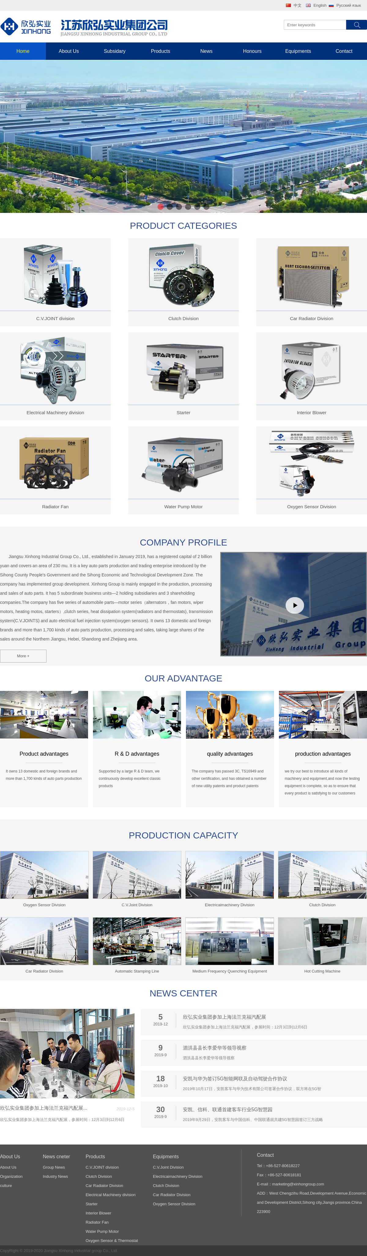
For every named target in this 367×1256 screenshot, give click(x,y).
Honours (252, 51)
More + (23, 656)
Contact (343, 51)
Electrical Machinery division (110, 1194)
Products (160, 51)
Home (23, 51)
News (206, 51)
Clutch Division (99, 1176)
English (320, 5)
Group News (54, 1167)
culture (6, 1185)
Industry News (55, 1176)
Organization (11, 1176)
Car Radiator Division (104, 1185)
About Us (69, 51)
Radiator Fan (97, 1222)
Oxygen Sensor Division (174, 1204)
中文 (298, 5)
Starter (92, 1204)
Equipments (298, 51)
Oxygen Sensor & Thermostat (112, 1240)
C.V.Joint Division (168, 1167)
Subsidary (114, 51)
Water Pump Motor (102, 1231)
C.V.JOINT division (102, 1167)
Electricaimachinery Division (177, 1176)
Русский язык (348, 5)
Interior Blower (98, 1213)
